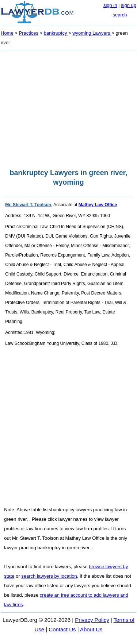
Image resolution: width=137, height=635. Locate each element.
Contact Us (62, 629)
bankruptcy (56, 33)
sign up (128, 5)
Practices (28, 33)
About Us (91, 629)
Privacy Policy (92, 620)
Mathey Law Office (98, 204)
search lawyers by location (49, 576)
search (120, 15)
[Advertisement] (68, 107)
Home (7, 33)
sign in (110, 5)
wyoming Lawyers (91, 33)
